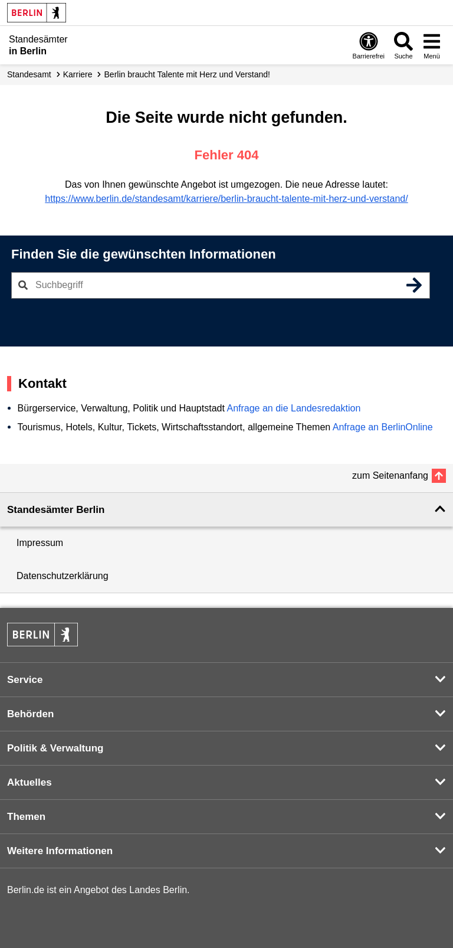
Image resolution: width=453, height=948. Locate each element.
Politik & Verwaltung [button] (55, 748)
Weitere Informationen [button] (60, 851)
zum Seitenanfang (390, 475)
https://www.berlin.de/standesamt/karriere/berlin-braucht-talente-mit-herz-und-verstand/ (226, 199)
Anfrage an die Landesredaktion (293, 408)
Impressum (40, 543)
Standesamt (29, 74)
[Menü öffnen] (432, 45)
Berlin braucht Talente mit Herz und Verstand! (187, 74)
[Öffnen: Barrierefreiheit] (368, 45)
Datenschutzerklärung (63, 576)
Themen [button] (26, 816)
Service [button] (25, 679)
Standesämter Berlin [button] (55, 509)
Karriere (78, 74)
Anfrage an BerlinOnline (383, 427)
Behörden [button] (30, 714)
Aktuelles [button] (29, 782)
